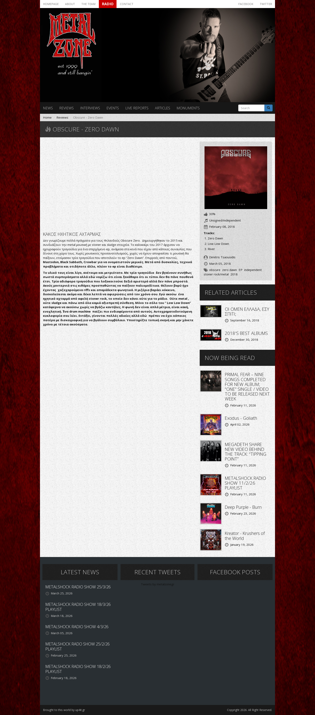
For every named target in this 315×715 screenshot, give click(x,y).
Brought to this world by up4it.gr (64, 710)
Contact (126, 4)
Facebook (245, 4)
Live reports (136, 108)
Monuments (188, 108)
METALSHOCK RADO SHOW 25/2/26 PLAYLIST (77, 646)
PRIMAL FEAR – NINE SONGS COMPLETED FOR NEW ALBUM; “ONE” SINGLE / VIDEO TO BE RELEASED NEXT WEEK (247, 386)
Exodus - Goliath (241, 418)
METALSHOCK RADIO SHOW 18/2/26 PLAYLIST (78, 669)
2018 (234, 274)
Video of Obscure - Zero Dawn (118, 184)
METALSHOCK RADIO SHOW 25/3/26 (78, 587)
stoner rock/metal (216, 274)
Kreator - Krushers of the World (245, 535)
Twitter (266, 4)
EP (240, 270)
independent (253, 270)
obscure (214, 270)
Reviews (66, 108)
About (70, 4)
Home (47, 117)
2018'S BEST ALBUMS (246, 333)
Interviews (90, 108)
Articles (162, 108)
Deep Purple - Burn (243, 507)
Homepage (51, 4)
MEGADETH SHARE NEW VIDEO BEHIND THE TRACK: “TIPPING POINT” (245, 451)
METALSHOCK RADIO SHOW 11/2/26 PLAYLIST (245, 483)
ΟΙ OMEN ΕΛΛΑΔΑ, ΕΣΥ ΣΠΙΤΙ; (247, 311)
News (48, 108)
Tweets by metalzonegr (157, 584)
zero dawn (229, 270)
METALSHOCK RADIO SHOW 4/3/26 (76, 626)
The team (88, 4)
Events (112, 108)
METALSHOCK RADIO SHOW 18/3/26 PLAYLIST (78, 607)
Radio (108, 3)
